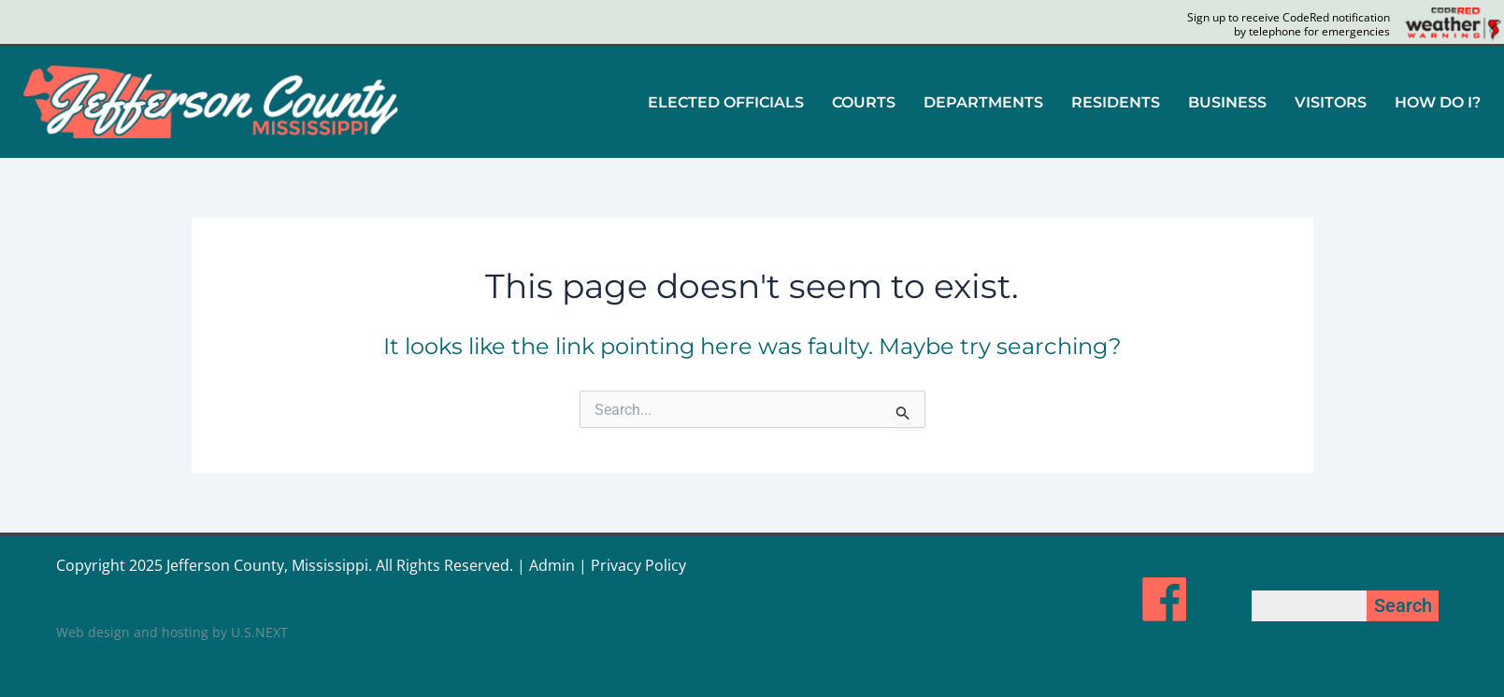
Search (1403, 605)
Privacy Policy (638, 565)
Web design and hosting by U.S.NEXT (172, 632)
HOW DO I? (1438, 102)
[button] (726, 102)
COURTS (863, 102)
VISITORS (1331, 102)
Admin (552, 565)
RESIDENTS (1115, 102)
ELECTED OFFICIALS (726, 102)
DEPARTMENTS (983, 102)
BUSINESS (1227, 102)
